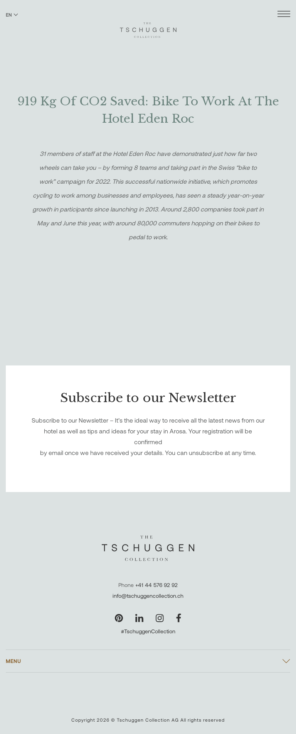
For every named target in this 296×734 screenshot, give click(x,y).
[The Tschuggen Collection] (148, 26)
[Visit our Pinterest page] (119, 618)
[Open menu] (284, 15)
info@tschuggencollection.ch (148, 595)
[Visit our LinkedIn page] (139, 618)
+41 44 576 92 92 (156, 585)
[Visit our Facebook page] (178, 618)
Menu (13, 661)
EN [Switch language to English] (12, 14)
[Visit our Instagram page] (160, 618)
